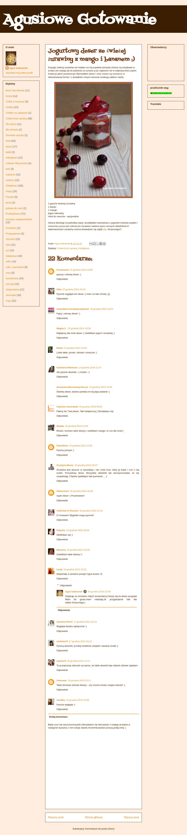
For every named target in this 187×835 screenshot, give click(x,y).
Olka (58, 289)
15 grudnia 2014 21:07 (90, 367)
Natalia (60, 426)
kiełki (8, 152)
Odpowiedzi (66, 585)
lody (8, 168)
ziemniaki (11, 295)
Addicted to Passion (67, 510)
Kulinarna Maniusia (66, 367)
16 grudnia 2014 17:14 (91, 510)
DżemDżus (62, 445)
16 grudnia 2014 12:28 (76, 426)
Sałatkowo (11, 256)
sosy (8, 272)
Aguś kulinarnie (73, 591)
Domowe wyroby (15, 135)
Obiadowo (11, 185)
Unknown (61, 680)
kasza (9, 146)
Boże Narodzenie (15, 90)
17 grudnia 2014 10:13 (85, 621)
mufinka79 (62, 641)
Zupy (8, 300)
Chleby (9, 107)
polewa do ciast (14, 208)
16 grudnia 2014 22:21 (75, 569)
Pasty (9, 191)
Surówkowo (12, 278)
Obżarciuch (62, 491)
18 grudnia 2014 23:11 (79, 680)
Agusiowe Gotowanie (79, 20)
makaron (10, 174)
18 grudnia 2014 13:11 (78, 661)
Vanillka (60, 700)
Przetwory (11, 228)
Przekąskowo (13, 213)
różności (10, 239)
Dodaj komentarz (58, 716)
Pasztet (10, 197)
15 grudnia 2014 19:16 (73, 289)
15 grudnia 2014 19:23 (101, 309)
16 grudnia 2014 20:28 (77, 530)
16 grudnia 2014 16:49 (81, 491)
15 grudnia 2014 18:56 (81, 270)
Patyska (60, 530)
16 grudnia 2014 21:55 (78, 549)
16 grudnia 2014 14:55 (80, 445)
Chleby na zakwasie (17, 112)
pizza (8, 202)
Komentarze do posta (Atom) (99, 828)
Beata (59, 348)
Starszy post (131, 817)
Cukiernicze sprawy (67, 248)
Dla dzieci (11, 124)
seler (8, 261)
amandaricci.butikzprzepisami (72, 309)
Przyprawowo (13, 233)
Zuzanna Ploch (64, 621)
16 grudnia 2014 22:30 (99, 591)
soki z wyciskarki (15, 267)
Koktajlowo (83, 248)
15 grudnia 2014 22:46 (100, 387)
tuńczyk (10, 284)
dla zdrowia (12, 129)
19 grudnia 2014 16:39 (77, 700)
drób (8, 140)
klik (103, 229)
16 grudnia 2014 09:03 (90, 406)
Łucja (59, 569)
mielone (10, 180)
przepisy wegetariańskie (19, 219)
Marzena (61, 549)
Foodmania (62, 270)
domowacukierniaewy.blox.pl (72, 387)
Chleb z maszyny (15, 101)
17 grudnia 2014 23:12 (80, 641)
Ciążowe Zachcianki (67, 406)
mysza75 (61, 661)
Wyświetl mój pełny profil (19, 72)
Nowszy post (56, 817)
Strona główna (93, 817)
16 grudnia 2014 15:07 (86, 465)
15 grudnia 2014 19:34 (75, 348)
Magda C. (61, 328)
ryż (7, 250)
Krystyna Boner (65, 465)
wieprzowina (12, 289)
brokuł (9, 96)
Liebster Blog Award (17, 163)
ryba (8, 244)
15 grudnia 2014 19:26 (79, 328)
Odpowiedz (62, 279)
